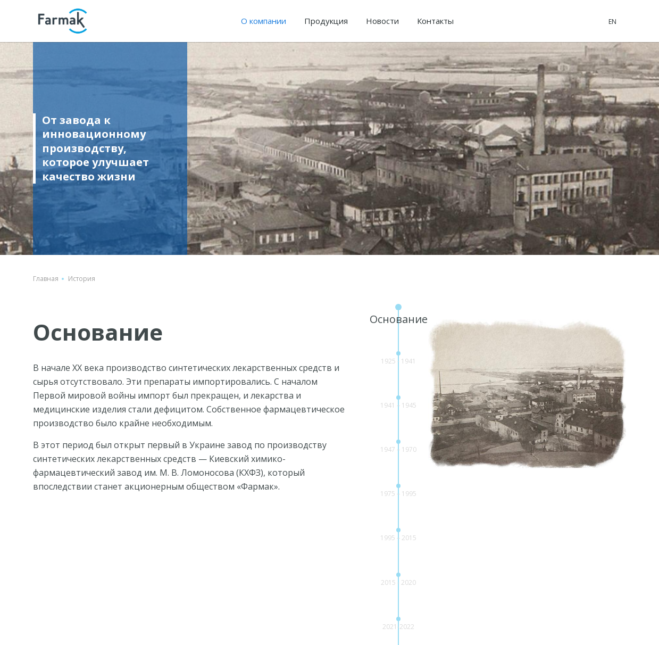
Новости (382, 20)
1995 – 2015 (398, 537)
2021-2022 (398, 626)
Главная (46, 278)
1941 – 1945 (398, 405)
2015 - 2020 (398, 582)
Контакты (435, 20)
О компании (263, 20)
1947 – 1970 (398, 449)
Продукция (326, 20)
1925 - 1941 (398, 361)
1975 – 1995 (398, 493)
